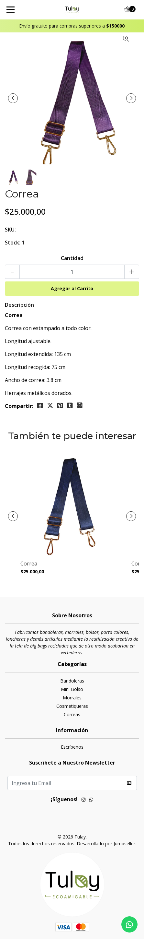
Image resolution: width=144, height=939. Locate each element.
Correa (28, 564)
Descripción (19, 304)
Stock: (12, 242)
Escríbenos (72, 747)
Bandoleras (72, 681)
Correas (72, 714)
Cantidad (72, 258)
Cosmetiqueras (72, 706)
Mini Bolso (72, 689)
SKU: (10, 229)
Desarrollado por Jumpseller (106, 843)
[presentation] (13, 98)
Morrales (72, 698)
